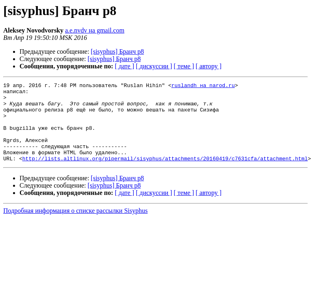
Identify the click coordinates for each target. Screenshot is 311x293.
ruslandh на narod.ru (203, 86)
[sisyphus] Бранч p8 (117, 51)
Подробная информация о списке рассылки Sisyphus (75, 226)
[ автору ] (208, 66)
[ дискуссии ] (154, 66)
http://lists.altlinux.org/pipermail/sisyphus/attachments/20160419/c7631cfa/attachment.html (165, 174)
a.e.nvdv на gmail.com (94, 30)
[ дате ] (124, 66)
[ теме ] (184, 66)
